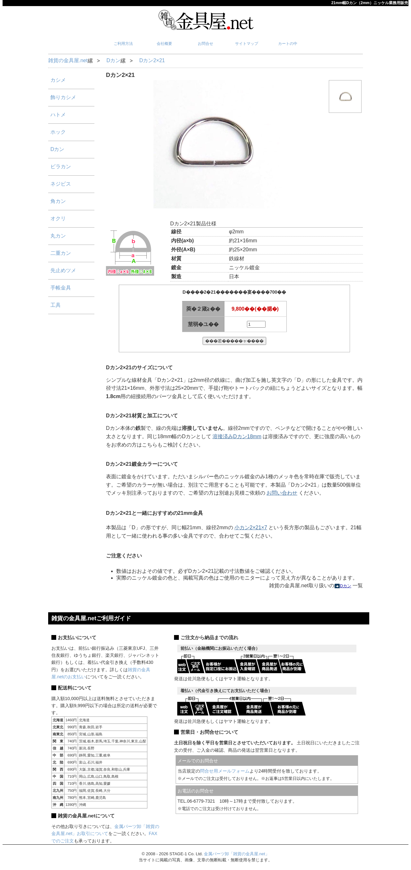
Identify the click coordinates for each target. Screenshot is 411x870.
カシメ (58, 80)
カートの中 (287, 43)
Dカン (113, 60)
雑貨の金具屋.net (68, 60)
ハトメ (58, 114)
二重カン (60, 253)
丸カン (58, 235)
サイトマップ (246, 43)
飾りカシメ (63, 97)
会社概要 (164, 43)
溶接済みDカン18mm (237, 436)
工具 (55, 305)
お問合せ (205, 43)
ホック (58, 132)
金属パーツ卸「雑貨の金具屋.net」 (236, 853)
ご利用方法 (123, 43)
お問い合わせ (282, 493)
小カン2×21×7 (250, 527)
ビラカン (60, 166)
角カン (58, 201)
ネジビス (60, 184)
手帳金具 (60, 287)
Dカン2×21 (152, 60)
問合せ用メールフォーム (224, 771)
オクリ (58, 218)
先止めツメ (63, 270)
